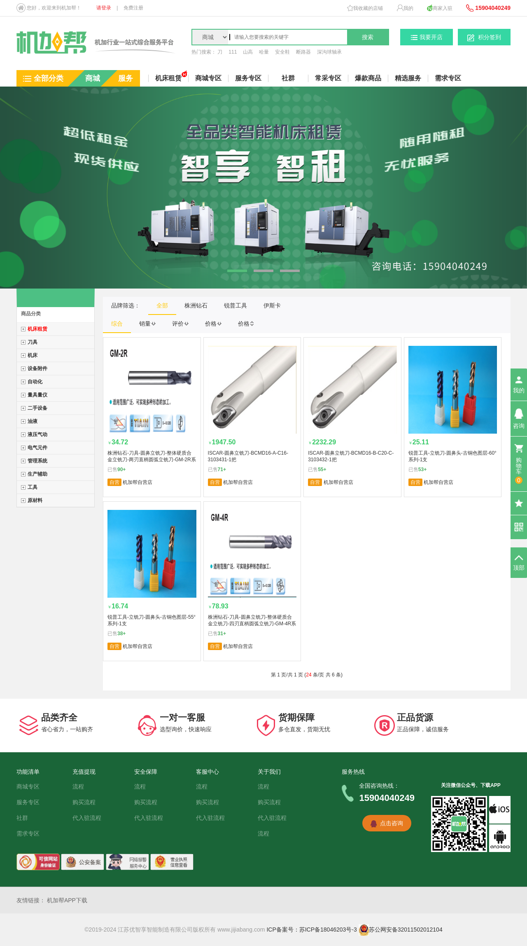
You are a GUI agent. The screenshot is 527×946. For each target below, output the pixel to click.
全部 (162, 305)
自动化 (35, 382)
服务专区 (28, 802)
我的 (405, 8)
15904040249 (488, 8)
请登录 (103, 8)
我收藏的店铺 (365, 8)
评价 (180, 323)
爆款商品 (368, 78)
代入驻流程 (86, 818)
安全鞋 (282, 52)
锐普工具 (235, 305)
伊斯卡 (272, 305)
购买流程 (84, 802)
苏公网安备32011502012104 (401, 929)
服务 (125, 78)
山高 (248, 52)
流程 (78, 786)
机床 (32, 355)
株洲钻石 (196, 305)
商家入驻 (439, 7)
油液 (32, 421)
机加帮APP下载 (67, 900)
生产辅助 (37, 474)
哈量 (264, 52)
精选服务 (408, 78)
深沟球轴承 (329, 52)
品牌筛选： (125, 305)
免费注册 (133, 8)
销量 (147, 323)
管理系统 (37, 461)
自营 (114, 482)
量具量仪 (37, 395)
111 (233, 52)
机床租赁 (37, 329)
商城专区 (28, 786)
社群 (288, 78)
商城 (92, 78)
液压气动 (37, 434)
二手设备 (37, 408)
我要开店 (427, 37)
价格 (213, 323)
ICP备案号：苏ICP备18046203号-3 (311, 929)
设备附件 (37, 368)
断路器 (303, 52)
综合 (117, 323)
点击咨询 (391, 823)
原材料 (35, 500)
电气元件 (37, 448)
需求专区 (448, 78)
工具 (32, 487)
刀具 (32, 342)
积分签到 (484, 37)
